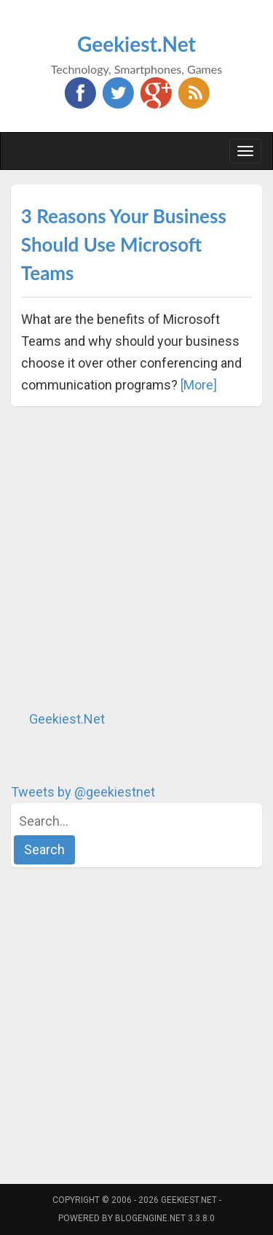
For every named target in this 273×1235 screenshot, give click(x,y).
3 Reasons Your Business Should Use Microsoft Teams (123, 244)
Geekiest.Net (136, 43)
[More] (199, 384)
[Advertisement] (136, 557)
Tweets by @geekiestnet (83, 792)
